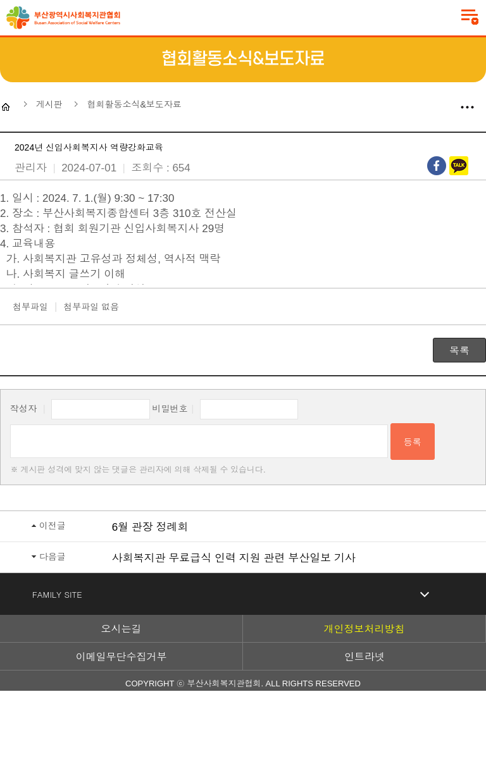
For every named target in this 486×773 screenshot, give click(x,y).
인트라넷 (364, 657)
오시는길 (121, 629)
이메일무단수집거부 (121, 657)
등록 (412, 442)
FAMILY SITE (57, 594)
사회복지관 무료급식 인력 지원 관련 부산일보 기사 (234, 558)
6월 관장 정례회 (150, 527)
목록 (459, 350)
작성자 (23, 409)
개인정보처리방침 (364, 629)
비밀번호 (170, 409)
